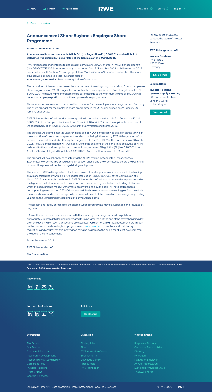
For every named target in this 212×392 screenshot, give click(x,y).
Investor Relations (44, 264)
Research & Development (41, 355)
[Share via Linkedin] (30, 287)
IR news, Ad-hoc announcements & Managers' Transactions (125, 264)
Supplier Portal (89, 355)
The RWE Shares (143, 371)
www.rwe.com (92, 226)
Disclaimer (33, 386)
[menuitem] (49, 9)
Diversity (139, 351)
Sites (83, 347)
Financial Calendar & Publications (74, 264)
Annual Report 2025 (146, 363)
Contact (51, 9)
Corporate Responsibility (148, 347)
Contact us (90, 314)
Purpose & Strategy (145, 343)
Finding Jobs (88, 343)
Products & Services (38, 351)
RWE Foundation (90, 367)
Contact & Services (38, 376)
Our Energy (33, 347)
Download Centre (91, 359)
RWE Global (142, 9)
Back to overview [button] (40, 23)
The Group (33, 343)
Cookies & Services (105, 386)
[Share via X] (51, 287)
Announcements (167, 264)
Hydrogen (140, 355)
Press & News (34, 371)
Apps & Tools (72, 9)
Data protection (61, 386)
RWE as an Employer (146, 359)
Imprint (45, 386)
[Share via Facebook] (37, 287)
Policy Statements (82, 386)
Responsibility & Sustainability (44, 359)
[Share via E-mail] (44, 287)
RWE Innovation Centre (94, 351)
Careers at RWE (36, 363)
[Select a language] (179, 9)
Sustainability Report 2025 (149, 367)
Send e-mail (160, 74)
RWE (29, 264)
